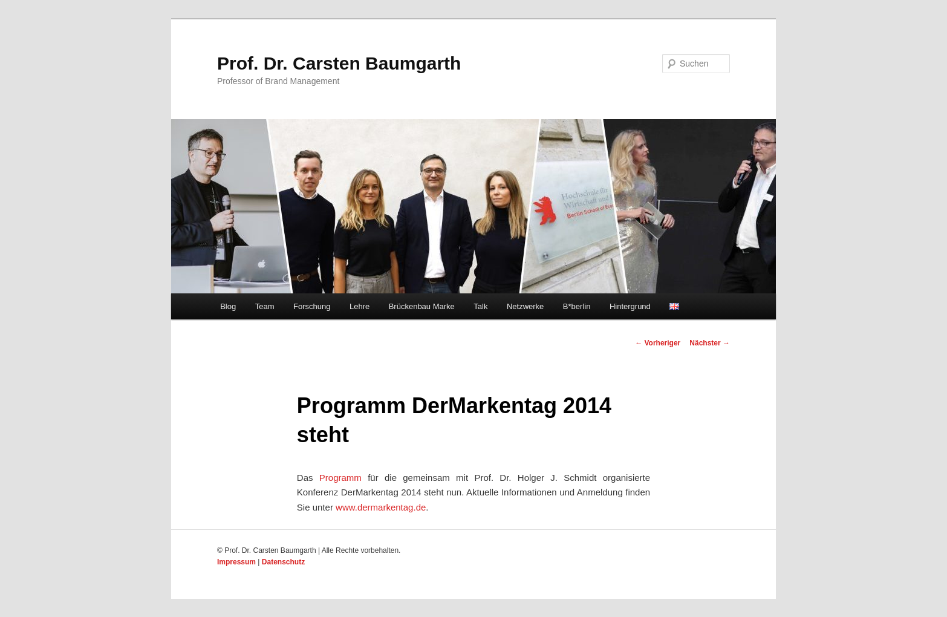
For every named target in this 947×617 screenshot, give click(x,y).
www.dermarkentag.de (381, 507)
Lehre (359, 306)
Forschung (311, 306)
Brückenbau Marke (422, 306)
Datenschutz (283, 562)
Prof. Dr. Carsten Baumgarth (339, 63)
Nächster (709, 343)
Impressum (236, 562)
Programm (340, 477)
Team (265, 306)
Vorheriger (657, 343)
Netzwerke (525, 306)
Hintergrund (630, 306)
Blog (228, 306)
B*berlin (577, 306)
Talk (480, 306)
